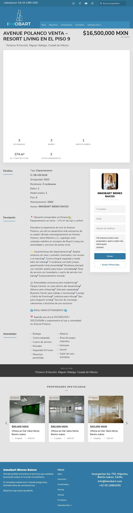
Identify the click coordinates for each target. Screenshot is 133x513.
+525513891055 (109, 185)
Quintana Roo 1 (94, 24)
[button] (6, 409)
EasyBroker (72, 505)
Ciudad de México (58, 45)
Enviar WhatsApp (110, 250)
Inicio (43, 24)
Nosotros (53, 24)
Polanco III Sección (17, 45)
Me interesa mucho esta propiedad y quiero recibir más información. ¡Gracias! (110, 228)
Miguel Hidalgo (38, 45)
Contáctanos (66, 24)
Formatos (79, 24)
